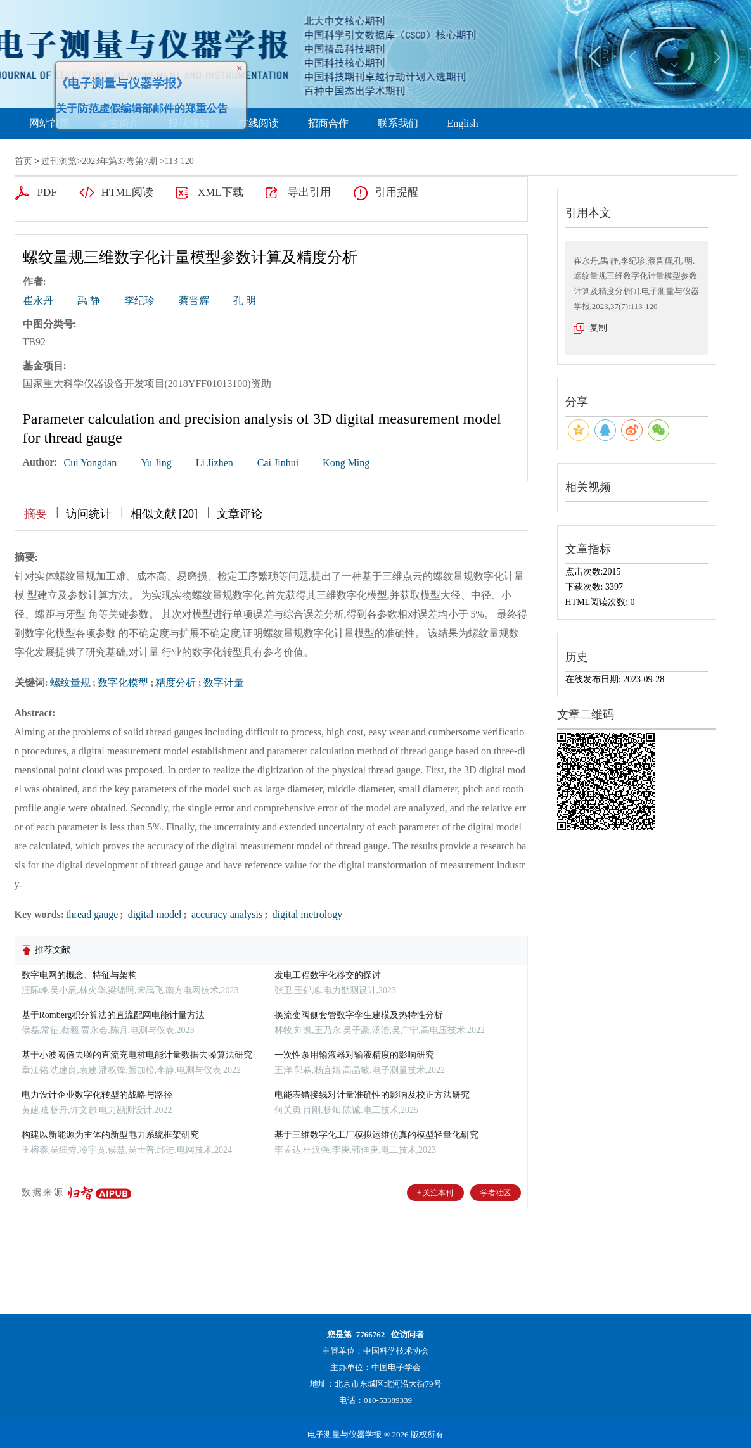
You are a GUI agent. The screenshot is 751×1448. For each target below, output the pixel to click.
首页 (23, 161)
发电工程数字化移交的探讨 (327, 975)
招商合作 (328, 123)
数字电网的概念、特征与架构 (79, 975)
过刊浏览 (59, 161)
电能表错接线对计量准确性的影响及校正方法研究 (372, 1095)
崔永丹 (38, 300)
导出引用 (309, 192)
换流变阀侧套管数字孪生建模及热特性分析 (358, 1015)
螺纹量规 (70, 682)
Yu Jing (156, 462)
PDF (47, 192)
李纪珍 (139, 300)
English (462, 123)
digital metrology (306, 914)
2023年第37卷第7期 (119, 161)
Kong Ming (346, 462)
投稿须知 (189, 123)
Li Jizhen (214, 462)
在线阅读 (258, 123)
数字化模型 (123, 682)
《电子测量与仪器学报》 (111, 72)
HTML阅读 (127, 192)
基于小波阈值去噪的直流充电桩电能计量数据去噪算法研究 (137, 1055)
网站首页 (49, 123)
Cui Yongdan (90, 462)
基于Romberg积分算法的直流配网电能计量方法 (113, 1015)
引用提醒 (396, 192)
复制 (598, 328)
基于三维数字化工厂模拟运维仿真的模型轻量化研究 (376, 1135)
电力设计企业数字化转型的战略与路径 (97, 1095)
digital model (153, 914)
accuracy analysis (225, 914)
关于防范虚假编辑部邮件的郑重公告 (131, 98)
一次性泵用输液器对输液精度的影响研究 (354, 1055)
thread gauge (92, 914)
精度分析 (175, 682)
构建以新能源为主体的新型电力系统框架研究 (110, 1135)
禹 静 (88, 300)
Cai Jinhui (277, 462)
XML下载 (220, 192)
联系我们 (398, 123)
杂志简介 (119, 123)
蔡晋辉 (194, 300)
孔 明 (244, 300)
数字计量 (223, 682)
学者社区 (495, 1192)
